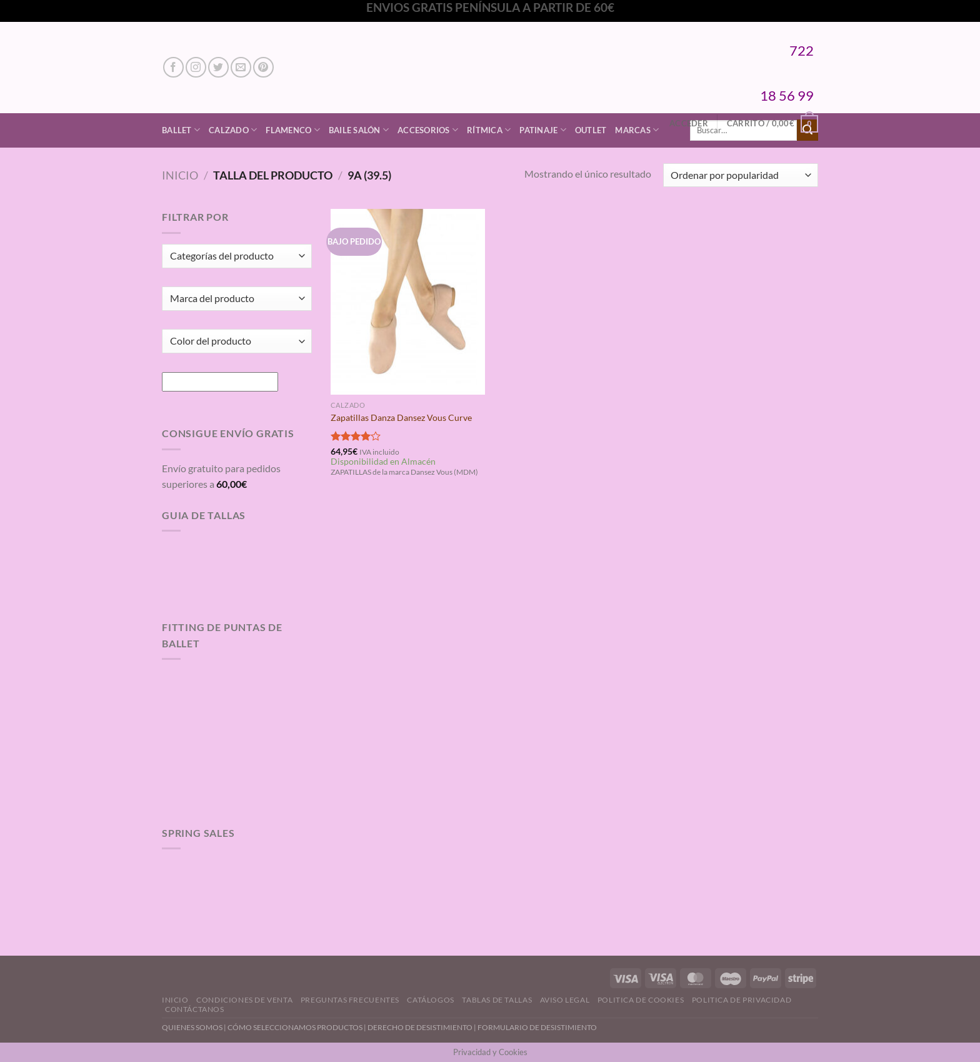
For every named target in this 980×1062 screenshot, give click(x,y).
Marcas (637, 130)
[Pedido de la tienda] (740, 175)
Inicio (180, 175)
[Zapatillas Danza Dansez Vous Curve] (408, 301)
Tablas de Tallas (497, 999)
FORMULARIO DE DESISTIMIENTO (537, 1027)
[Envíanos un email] (241, 67)
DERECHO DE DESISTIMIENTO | (423, 1027)
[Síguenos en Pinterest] (263, 67)
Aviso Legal (565, 999)
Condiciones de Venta (244, 999)
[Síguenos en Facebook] (173, 67)
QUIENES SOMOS (192, 1027)
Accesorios (428, 130)
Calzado (233, 130)
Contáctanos (194, 1009)
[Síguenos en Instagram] (196, 67)
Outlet (591, 130)
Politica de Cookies (641, 999)
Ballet (181, 130)
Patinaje (542, 130)
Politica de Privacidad (741, 999)
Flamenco (293, 130)
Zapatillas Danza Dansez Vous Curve (401, 417)
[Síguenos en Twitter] (218, 67)
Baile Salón (359, 130)
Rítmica (489, 130)
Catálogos (430, 999)
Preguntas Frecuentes (350, 999)
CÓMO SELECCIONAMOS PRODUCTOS (295, 1027)
